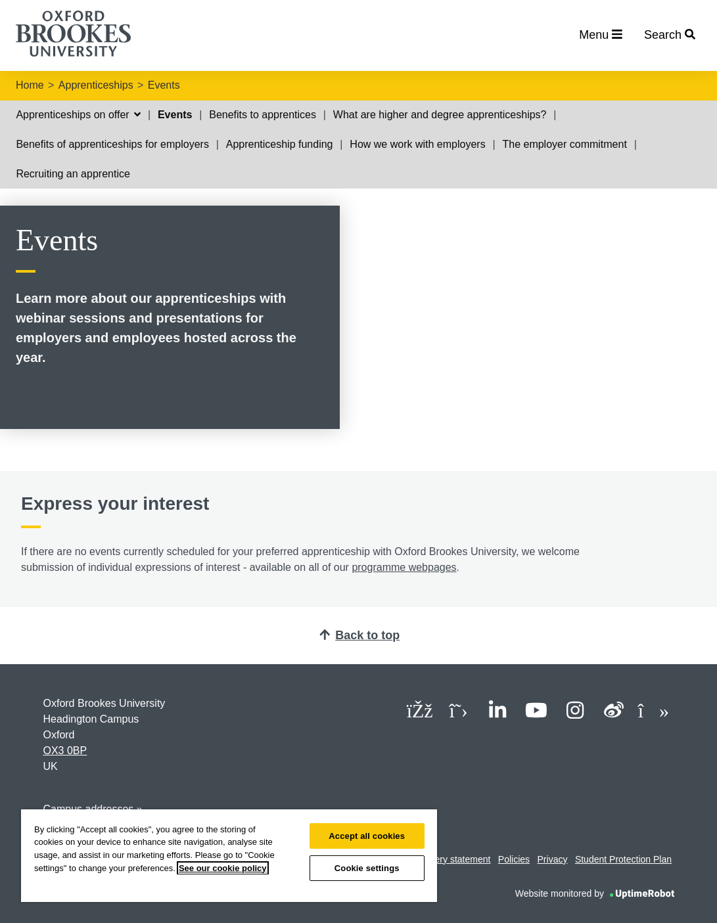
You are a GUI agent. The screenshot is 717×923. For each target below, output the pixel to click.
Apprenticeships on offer (78, 114)
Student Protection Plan (623, 859)
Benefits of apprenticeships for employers (112, 144)
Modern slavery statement (437, 859)
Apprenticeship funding (279, 144)
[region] (229, 855)
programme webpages (404, 567)
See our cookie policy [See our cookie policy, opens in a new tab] (223, 868)
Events (164, 85)
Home (30, 85)
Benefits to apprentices (262, 114)
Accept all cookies (367, 836)
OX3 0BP (65, 750)
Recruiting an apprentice (72, 173)
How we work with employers (417, 144)
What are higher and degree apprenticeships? (440, 114)
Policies (514, 859)
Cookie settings (367, 868)
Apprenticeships (95, 85)
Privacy (553, 859)
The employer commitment (564, 144)
